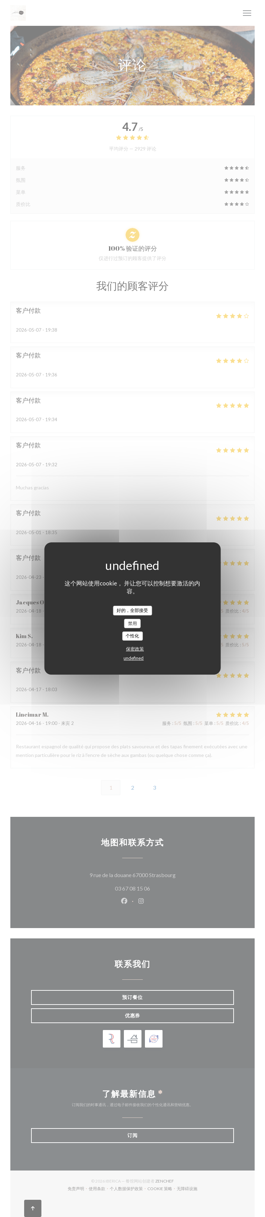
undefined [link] (134, 658)
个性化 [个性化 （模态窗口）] (132, 635)
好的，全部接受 (132, 610)
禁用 (132, 623)
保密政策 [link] (135, 649)
